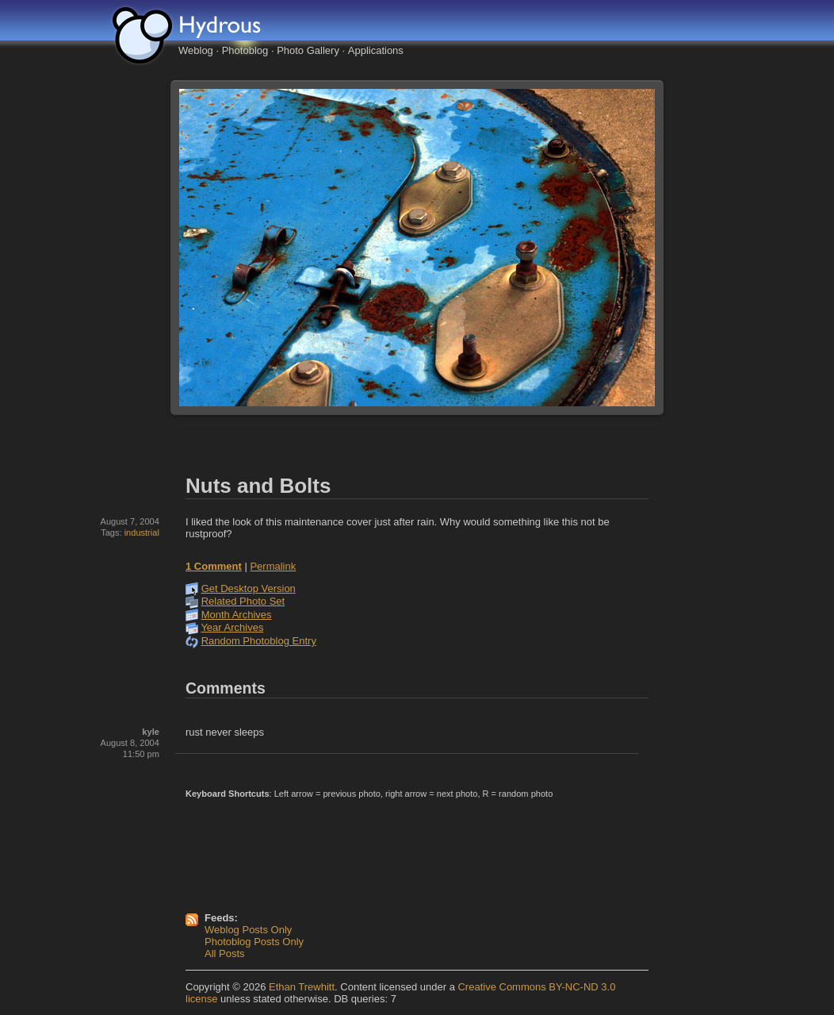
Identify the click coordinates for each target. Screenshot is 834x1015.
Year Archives (232, 627)
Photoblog (245, 50)
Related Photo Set (243, 601)
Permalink (273, 566)
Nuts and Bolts (258, 486)
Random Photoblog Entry (258, 641)
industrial (141, 532)
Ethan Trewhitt (302, 987)
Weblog (195, 50)
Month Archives (236, 615)
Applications (376, 50)
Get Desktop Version (248, 588)
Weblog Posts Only (248, 930)
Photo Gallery (308, 50)
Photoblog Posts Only (254, 942)
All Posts (225, 953)
